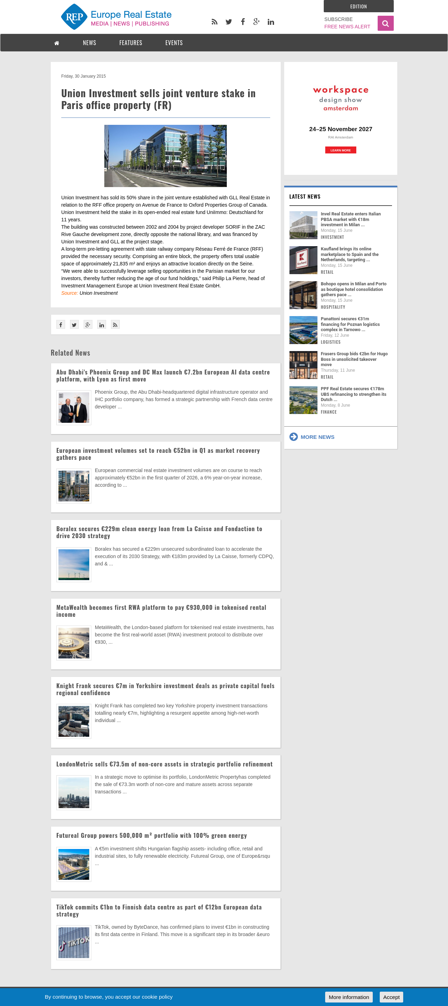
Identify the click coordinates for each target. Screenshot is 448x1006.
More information (349, 997)
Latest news (305, 196)
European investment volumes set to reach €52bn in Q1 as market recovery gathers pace (158, 454)
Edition (358, 6)
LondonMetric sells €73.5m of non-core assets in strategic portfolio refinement (164, 763)
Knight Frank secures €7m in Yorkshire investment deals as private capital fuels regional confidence (165, 689)
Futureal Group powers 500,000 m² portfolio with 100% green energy (151, 835)
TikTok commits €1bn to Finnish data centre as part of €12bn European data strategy (159, 910)
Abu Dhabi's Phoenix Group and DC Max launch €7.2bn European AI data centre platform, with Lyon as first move (163, 375)
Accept (391, 997)
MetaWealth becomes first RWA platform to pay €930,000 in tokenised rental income (161, 611)
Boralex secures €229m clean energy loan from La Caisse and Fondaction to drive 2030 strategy (159, 532)
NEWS (89, 42)
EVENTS (174, 42)
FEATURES (130, 42)
